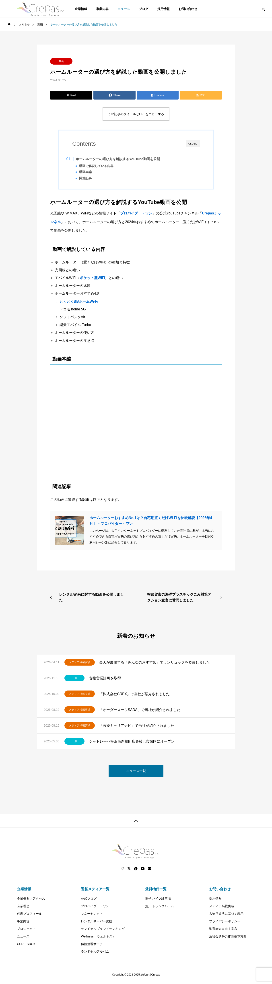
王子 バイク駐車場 (158, 901)
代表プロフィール (29, 916)
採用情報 (163, 9)
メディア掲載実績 (79, 664)
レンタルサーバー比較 (96, 924)
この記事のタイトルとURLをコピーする (136, 114)
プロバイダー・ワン (136, 216)
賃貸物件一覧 (156, 892)
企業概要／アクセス (31, 901)
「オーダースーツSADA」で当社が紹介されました (139, 712)
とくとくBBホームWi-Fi (79, 304)
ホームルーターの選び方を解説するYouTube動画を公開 (124, 159)
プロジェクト (26, 931)
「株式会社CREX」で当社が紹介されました (134, 696)
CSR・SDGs (26, 946)
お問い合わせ (188, 9)
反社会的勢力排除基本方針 (228, 939)
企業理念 (23, 909)
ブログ (143, 9)
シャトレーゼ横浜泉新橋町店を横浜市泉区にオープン (132, 744)
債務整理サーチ (92, 946)
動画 (61, 61)
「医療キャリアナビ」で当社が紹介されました (136, 728)
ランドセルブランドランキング (103, 931)
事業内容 (102, 9)
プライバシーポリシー (224, 924)
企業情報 (24, 892)
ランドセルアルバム (95, 954)
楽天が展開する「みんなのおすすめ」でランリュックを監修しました (154, 665)
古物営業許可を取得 (105, 680)
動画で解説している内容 (103, 166)
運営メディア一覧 (95, 892)
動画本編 (92, 172)
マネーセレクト (92, 916)
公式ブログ (89, 901)
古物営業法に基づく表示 (226, 916)
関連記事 (92, 178)
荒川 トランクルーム (159, 909)
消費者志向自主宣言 (223, 931)
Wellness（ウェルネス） (98, 939)
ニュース (123, 9)
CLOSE (192, 144)
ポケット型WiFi (92, 280)
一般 (74, 680)
